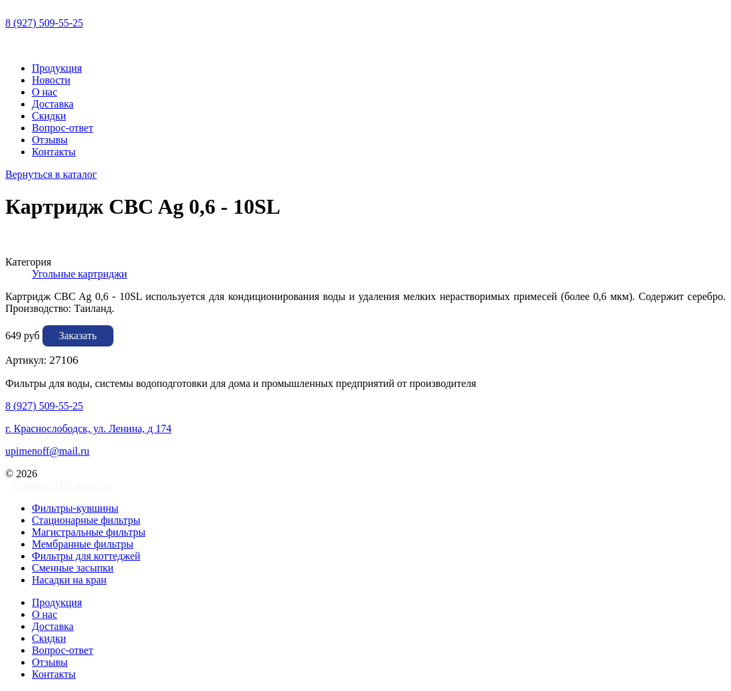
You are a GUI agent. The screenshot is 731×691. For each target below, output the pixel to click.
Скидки (49, 115)
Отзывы (50, 139)
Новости (51, 80)
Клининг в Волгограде (61, 485)
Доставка (53, 104)
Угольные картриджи (79, 273)
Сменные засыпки (72, 568)
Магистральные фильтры (88, 532)
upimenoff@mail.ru (47, 451)
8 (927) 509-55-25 (44, 23)
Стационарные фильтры (86, 520)
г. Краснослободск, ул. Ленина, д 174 (88, 428)
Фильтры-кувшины (75, 508)
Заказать (78, 335)
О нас (44, 92)
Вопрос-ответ (62, 127)
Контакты (54, 151)
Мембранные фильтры (82, 544)
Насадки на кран (69, 579)
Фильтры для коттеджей (86, 556)
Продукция (57, 68)
